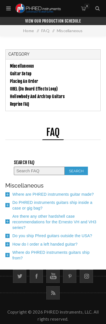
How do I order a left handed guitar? (45, 244)
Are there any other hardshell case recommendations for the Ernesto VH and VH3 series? (54, 222)
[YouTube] (53, 276)
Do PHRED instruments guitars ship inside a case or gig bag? (52, 205)
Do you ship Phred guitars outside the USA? (52, 235)
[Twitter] (19, 276)
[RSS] (53, 292)
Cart (87, 6)
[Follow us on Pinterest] (69, 276)
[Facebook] (36, 276)
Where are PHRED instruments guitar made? (53, 194)
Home (28, 30)
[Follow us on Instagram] (86, 276)
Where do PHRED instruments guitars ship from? (51, 255)
